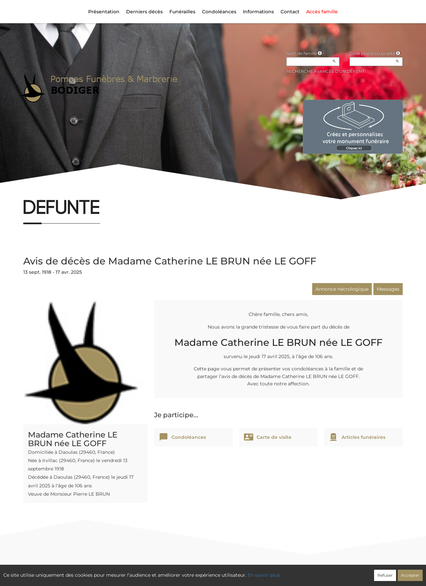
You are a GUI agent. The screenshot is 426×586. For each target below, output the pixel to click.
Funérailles (182, 12)
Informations (258, 12)
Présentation (103, 12)
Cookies (240, 572)
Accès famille (322, 12)
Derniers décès (144, 12)
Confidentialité (210, 572)
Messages (388, 289)
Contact (290, 12)
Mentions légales (273, 572)
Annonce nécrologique (342, 289)
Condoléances (219, 12)
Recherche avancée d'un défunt (325, 71)
